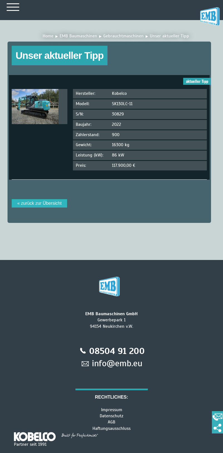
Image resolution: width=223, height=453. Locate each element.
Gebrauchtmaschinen (123, 36)
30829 (118, 114)
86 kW (118, 155)
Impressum (111, 410)
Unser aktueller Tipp (169, 36)
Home (48, 36)
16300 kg (120, 145)
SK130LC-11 (122, 104)
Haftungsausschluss (111, 428)
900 (115, 135)
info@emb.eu (117, 363)
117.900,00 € (123, 165)
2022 (116, 124)
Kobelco (119, 93)
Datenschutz (111, 416)
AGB (111, 422)
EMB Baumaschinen (78, 36)
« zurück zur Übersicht (39, 203)
